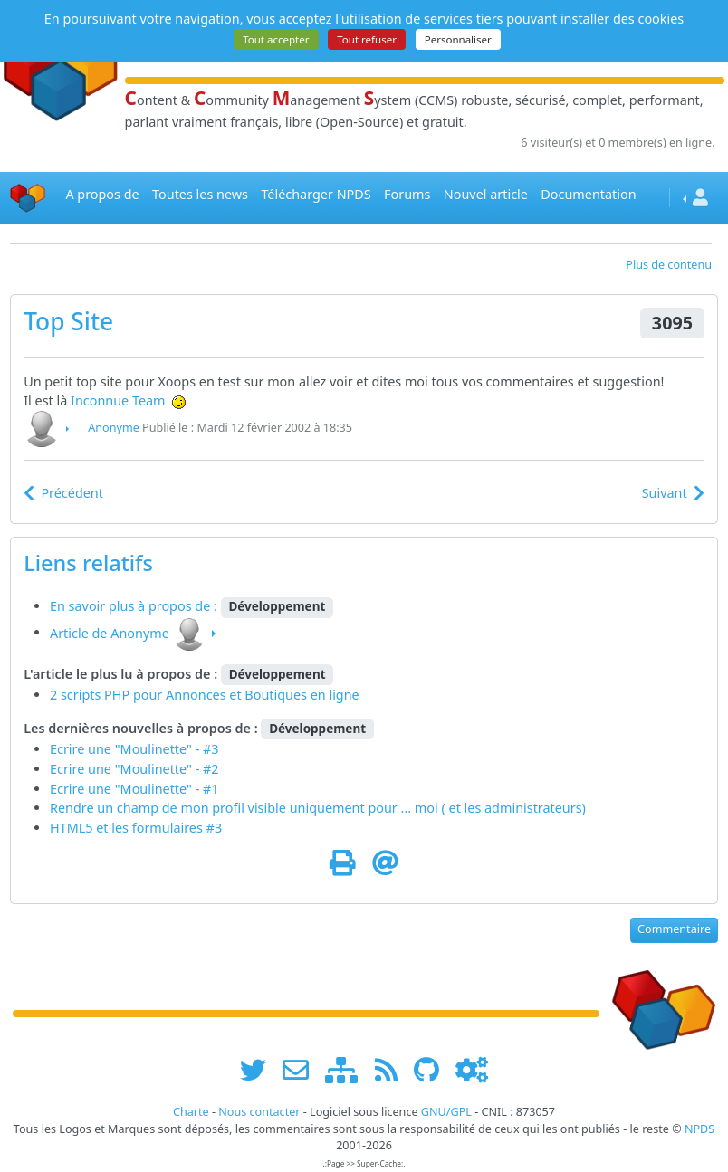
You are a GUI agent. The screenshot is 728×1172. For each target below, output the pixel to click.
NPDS (699, 1129)
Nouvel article (486, 194)
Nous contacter (259, 1112)
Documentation (588, 194)
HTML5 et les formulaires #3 (136, 827)
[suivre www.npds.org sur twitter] (259, 1070)
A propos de (102, 194)
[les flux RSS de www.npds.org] (392, 1070)
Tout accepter (276, 39)
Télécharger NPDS (315, 194)
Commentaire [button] (674, 929)
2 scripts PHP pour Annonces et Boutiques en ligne (204, 694)
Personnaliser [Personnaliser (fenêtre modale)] (458, 39)
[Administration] (471, 1070)
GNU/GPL (446, 1112)
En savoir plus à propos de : (135, 606)
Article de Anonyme (109, 632)
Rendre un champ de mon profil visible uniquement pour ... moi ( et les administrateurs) (318, 807)
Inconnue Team (118, 400)
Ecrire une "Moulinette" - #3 (134, 749)
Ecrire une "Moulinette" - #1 (134, 788)
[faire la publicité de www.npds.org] (302, 1070)
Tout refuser (367, 39)
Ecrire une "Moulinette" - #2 (134, 768)
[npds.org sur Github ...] (433, 1070)
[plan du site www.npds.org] (347, 1070)
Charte (191, 1112)
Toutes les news (200, 194)
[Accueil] (28, 197)
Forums (407, 194)
